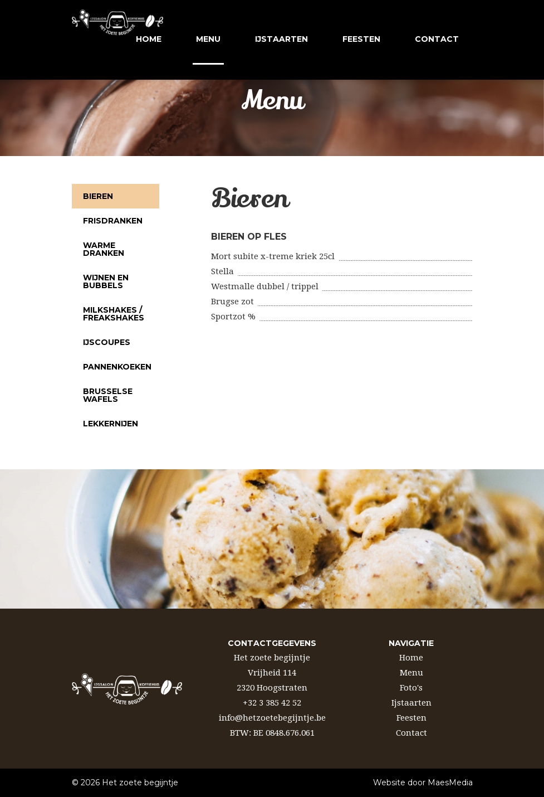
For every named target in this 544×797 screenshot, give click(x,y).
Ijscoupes (106, 342)
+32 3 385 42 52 (272, 703)
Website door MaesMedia (423, 782)
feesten (359, 39)
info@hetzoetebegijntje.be (272, 718)
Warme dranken (103, 249)
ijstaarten (280, 39)
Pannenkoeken (117, 367)
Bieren (98, 196)
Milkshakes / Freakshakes (113, 314)
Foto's (411, 688)
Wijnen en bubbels (106, 281)
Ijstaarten (411, 703)
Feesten (411, 718)
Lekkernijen (110, 424)
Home (147, 39)
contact (435, 39)
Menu (208, 39)
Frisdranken (113, 221)
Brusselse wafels (108, 395)
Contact (411, 733)
